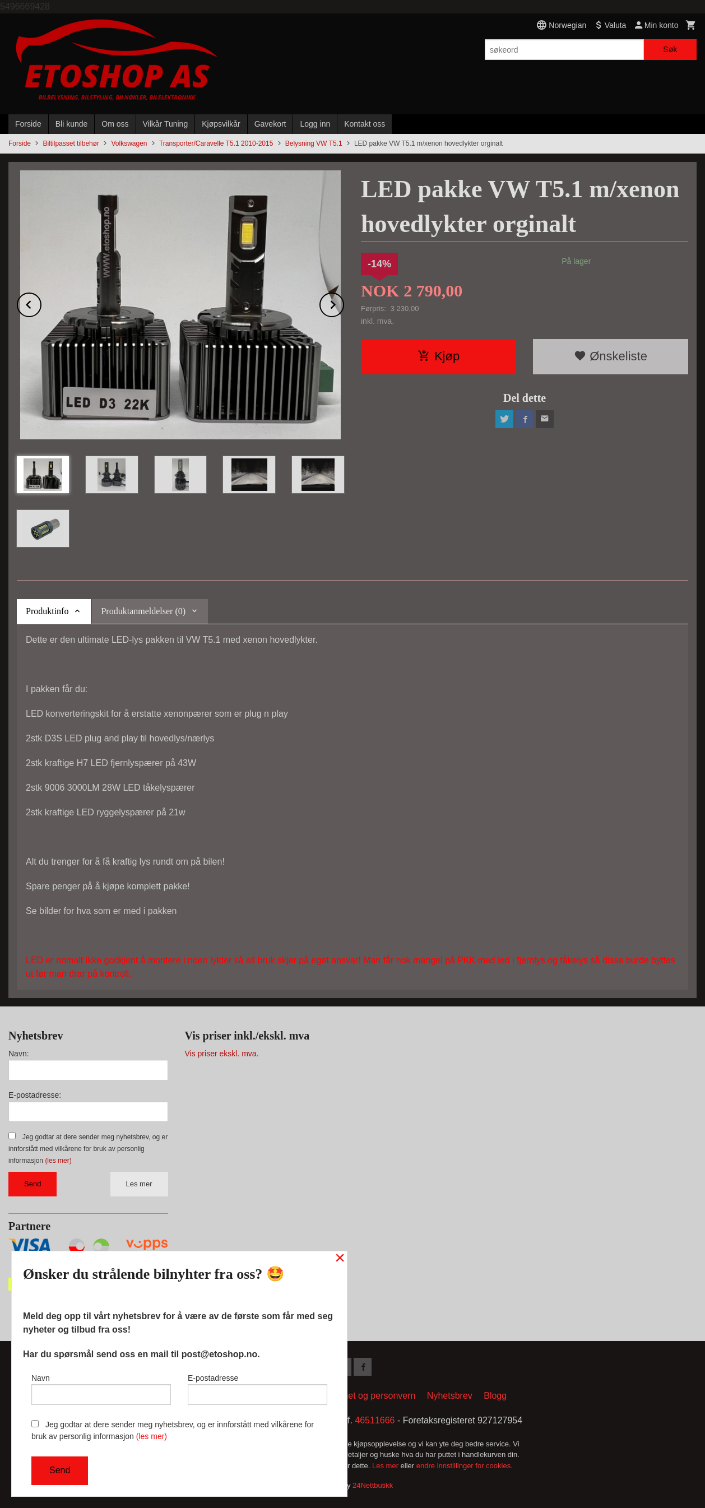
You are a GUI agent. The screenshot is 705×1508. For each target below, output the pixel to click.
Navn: (18, 1053)
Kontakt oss (364, 123)
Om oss (114, 123)
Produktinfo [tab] (47, 611)
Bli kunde (71, 123)
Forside (28, 123)
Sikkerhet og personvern (366, 1395)
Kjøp (439, 356)
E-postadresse (257, 1389)
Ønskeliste (610, 356)
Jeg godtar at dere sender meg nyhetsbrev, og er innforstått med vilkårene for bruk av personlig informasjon (88, 1148)
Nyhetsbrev (449, 1395)
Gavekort (270, 123)
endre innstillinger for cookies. (464, 1465)
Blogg (495, 1395)
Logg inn (315, 123)
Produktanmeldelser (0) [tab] (143, 611)
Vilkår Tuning (165, 123)
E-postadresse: (34, 1095)
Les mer (139, 1184)
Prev (40, 303)
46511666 (375, 1420)
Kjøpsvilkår (221, 123)
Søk (670, 49)
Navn (101, 1389)
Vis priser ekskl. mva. (222, 1053)
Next (343, 303)
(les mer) (58, 1160)
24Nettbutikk (372, 1485)
